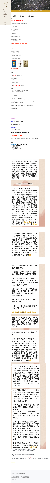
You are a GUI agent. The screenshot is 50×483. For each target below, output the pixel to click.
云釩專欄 (5, 18)
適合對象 (30, 10)
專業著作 (5, 23)
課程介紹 (20, 10)
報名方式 (37, 10)
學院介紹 (5, 12)
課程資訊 (5, 14)
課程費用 (34, 10)
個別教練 (5, 16)
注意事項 (41, 10)
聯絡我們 (5, 25)
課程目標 (27, 10)
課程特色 (23, 10)
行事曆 (5, 20)
